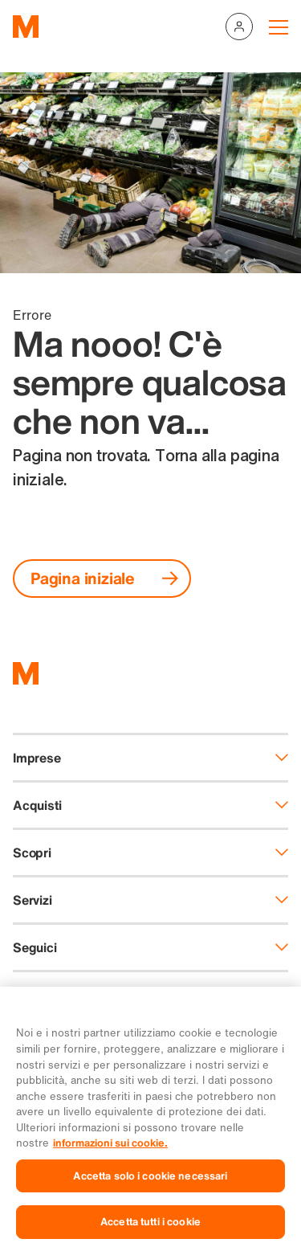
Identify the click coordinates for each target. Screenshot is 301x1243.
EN (138, 992)
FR (61, 992)
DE (20, 992)
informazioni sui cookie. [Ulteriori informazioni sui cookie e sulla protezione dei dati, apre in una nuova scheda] (110, 1151)
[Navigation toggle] (278, 26)
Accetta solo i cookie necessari (150, 1184)
